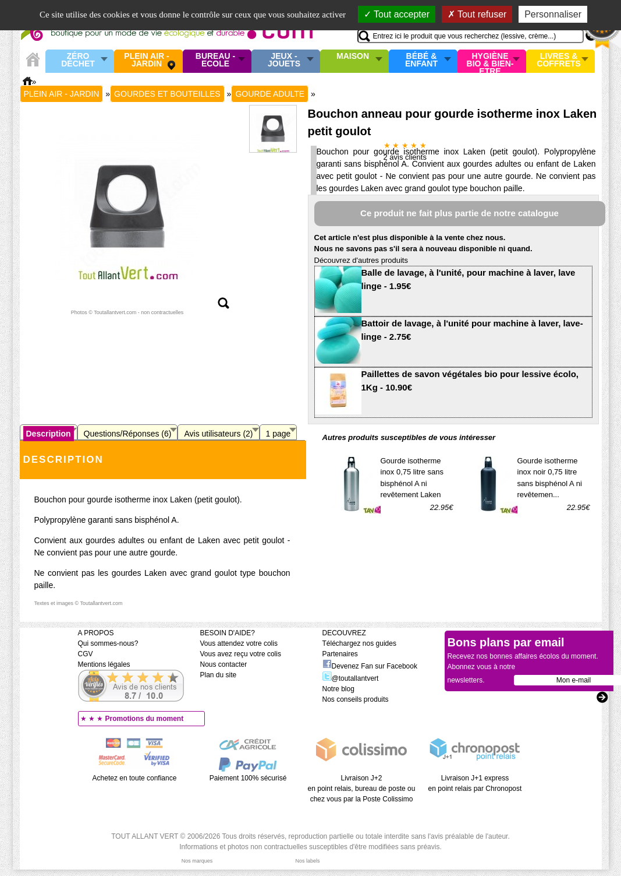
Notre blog (338, 689)
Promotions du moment (144, 719)
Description (48, 433)
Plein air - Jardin (146, 60)
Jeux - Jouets (284, 60)
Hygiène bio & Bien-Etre (490, 61)
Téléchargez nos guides (359, 643)
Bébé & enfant (421, 60)
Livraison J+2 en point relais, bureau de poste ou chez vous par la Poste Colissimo (362, 788)
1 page (278, 433)
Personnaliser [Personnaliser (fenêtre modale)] (552, 14)
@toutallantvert (350, 678)
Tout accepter (397, 14)
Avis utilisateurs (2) (218, 433)
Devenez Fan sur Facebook (369, 666)
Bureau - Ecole (215, 60)
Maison (352, 56)
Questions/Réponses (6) (128, 433)
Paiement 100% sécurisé (248, 778)
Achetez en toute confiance (135, 778)
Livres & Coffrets (558, 60)
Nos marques (197, 861)
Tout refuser (477, 14)
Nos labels (307, 861)
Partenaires (340, 654)
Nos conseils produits (355, 699)
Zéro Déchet (78, 60)
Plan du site (218, 675)
